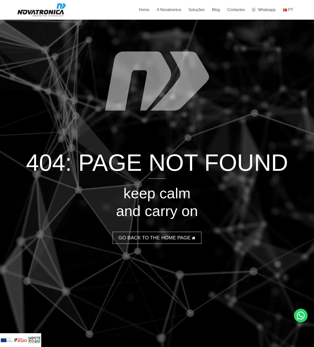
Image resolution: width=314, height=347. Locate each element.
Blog (216, 10)
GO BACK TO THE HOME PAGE (157, 237)
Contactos (236, 10)
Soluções (196, 10)
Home (144, 10)
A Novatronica (169, 10)
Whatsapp (263, 10)
